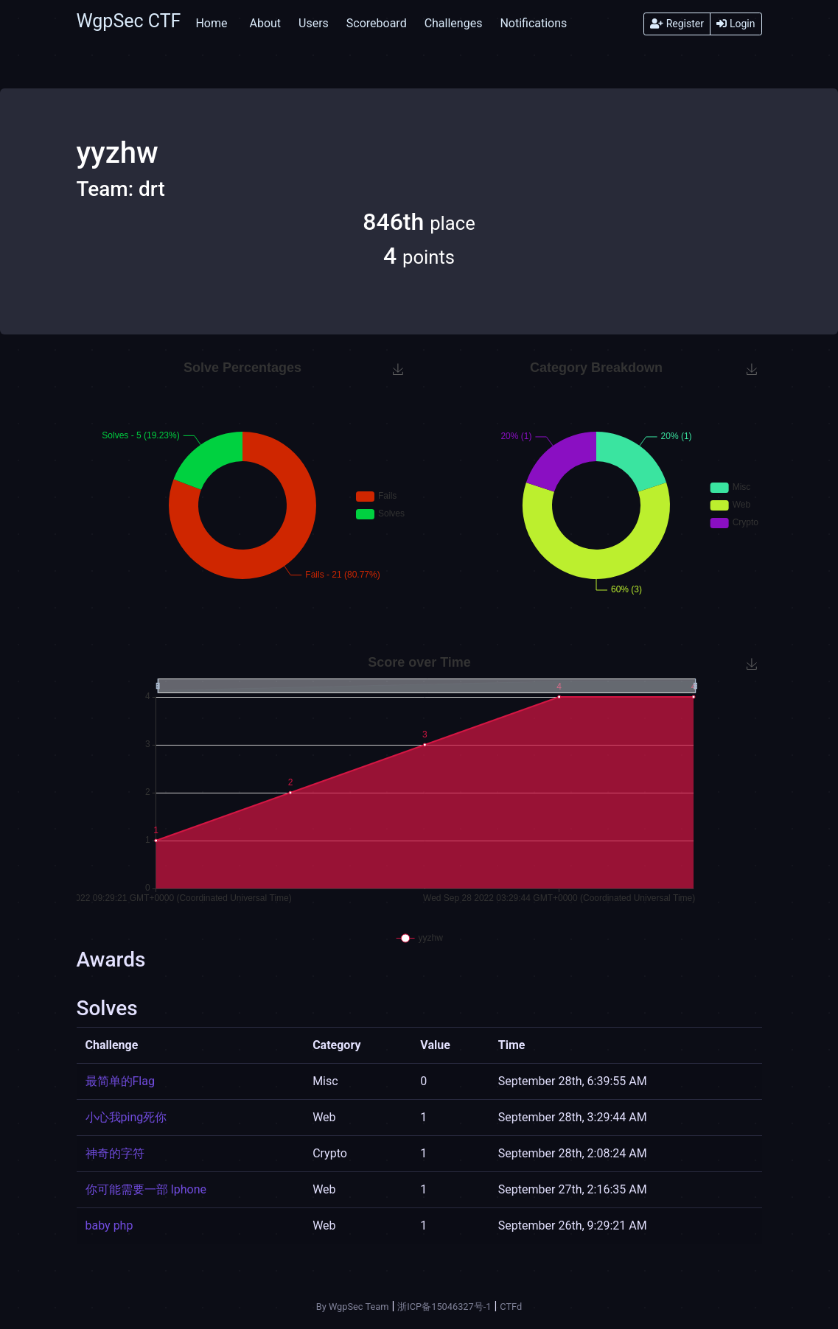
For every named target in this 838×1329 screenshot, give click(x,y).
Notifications (533, 23)
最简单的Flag (120, 1081)
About (265, 23)
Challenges (454, 23)
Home (211, 23)
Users (313, 23)
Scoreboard (376, 23)
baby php (109, 1225)
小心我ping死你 (126, 1117)
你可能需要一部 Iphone (146, 1189)
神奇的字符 (114, 1153)
